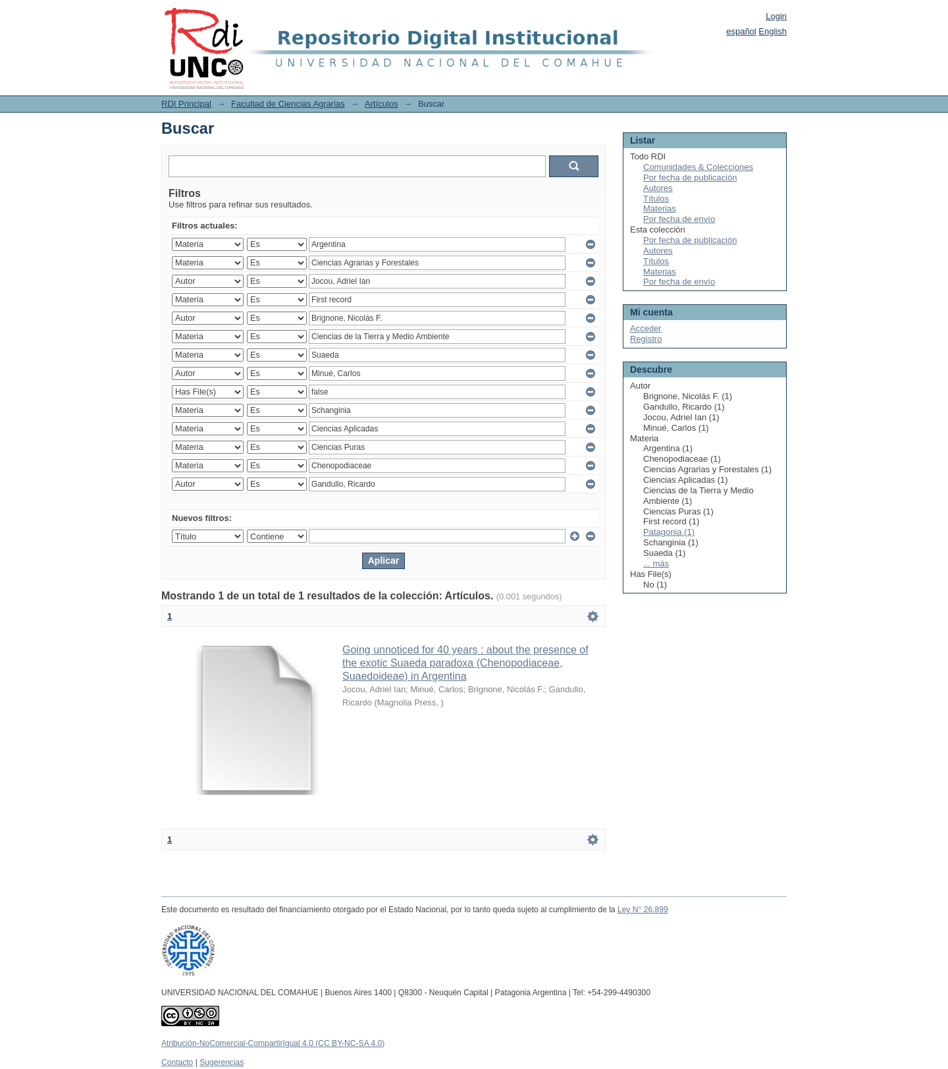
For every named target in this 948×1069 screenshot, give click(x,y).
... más (656, 563)
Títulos (656, 199)
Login (776, 16)
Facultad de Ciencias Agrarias (288, 104)
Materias (659, 208)
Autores (658, 188)
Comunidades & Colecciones (698, 167)
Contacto (177, 1062)
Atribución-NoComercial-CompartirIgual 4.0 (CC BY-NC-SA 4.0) (272, 1043)
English (772, 31)
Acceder (646, 328)
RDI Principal (186, 104)
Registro (646, 339)
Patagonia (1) (669, 532)
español (741, 31)
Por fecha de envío (679, 219)
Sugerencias (221, 1062)
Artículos (381, 104)
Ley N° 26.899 (643, 909)
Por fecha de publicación (690, 177)
